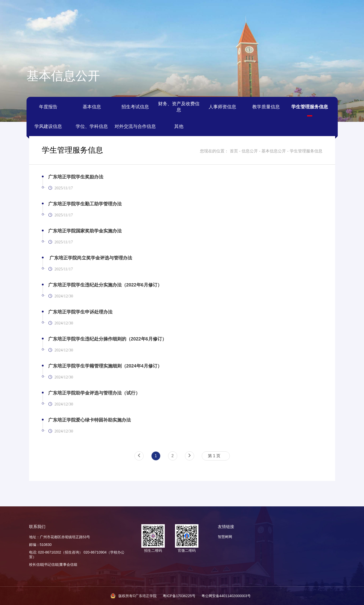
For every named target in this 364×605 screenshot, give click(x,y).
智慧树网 (225, 537)
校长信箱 (36, 564)
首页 (23, 29)
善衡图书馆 (99, 10)
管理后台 (328, 10)
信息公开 (341, 29)
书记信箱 (51, 564)
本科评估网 (73, 10)
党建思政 (246, 29)
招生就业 (309, 29)
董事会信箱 (68, 564)
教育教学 (278, 29)
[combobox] (216, 456)
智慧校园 (18, 10)
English (306, 10)
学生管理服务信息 (306, 151)
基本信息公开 (273, 151)
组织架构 (86, 29)
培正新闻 (117, 29)
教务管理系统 (44, 10)
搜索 (346, 10)
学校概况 (54, 29)
